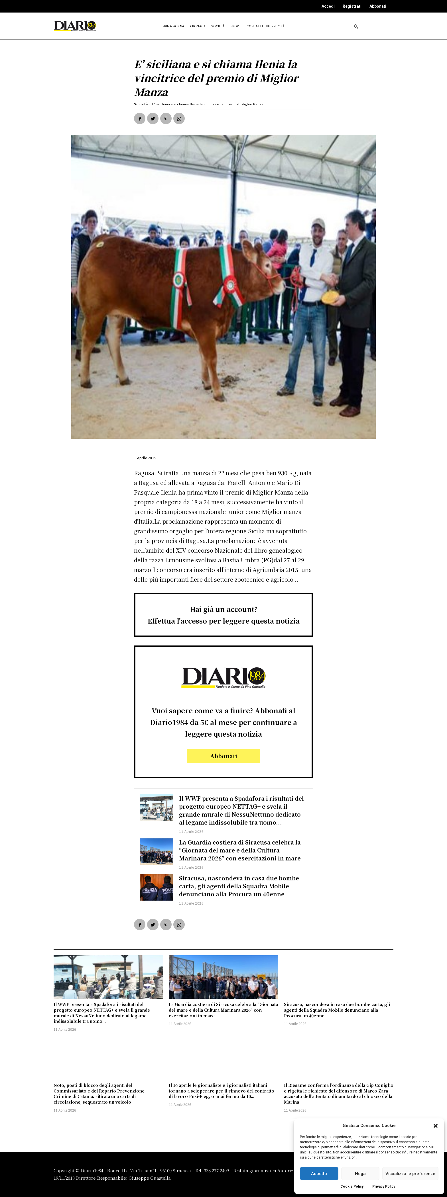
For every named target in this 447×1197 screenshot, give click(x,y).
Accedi (328, 6)
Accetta (319, 1173)
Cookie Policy (351, 1186)
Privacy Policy (383, 1186)
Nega (360, 1173)
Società (141, 104)
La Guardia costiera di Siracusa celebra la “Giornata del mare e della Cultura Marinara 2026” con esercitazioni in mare (240, 850)
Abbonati (377, 6)
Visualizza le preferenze (410, 1173)
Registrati (352, 6)
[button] (435, 1126)
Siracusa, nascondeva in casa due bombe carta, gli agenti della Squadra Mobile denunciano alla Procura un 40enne (239, 886)
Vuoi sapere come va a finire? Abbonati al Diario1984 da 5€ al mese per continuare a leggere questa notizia (223, 722)
